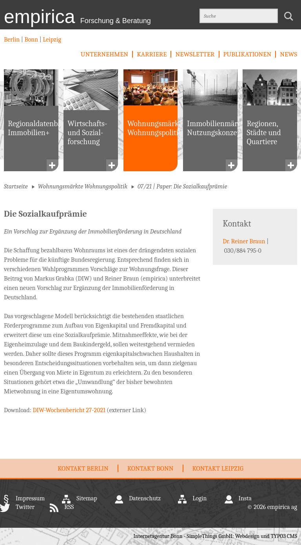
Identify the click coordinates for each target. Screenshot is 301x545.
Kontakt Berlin (83, 468)
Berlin (12, 39)
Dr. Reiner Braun (244, 241)
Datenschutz (145, 498)
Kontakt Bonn (150, 468)
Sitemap (86, 498)
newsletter (194, 54)
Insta (245, 498)
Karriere (152, 54)
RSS (69, 507)
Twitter (25, 507)
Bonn (31, 39)
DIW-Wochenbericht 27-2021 (69, 410)
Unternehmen (104, 54)
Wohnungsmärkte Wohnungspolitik (82, 186)
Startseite (16, 186)
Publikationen (247, 54)
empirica (77, 16)
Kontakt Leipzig (217, 468)
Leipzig (51, 39)
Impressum (30, 498)
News (288, 54)
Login (199, 498)
